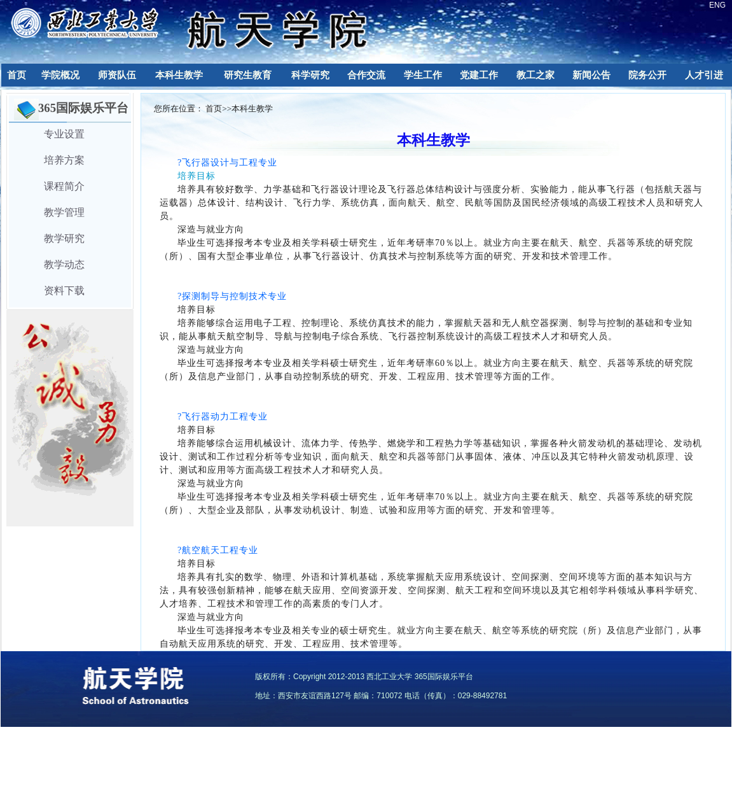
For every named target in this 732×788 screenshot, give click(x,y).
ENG (717, 5)
